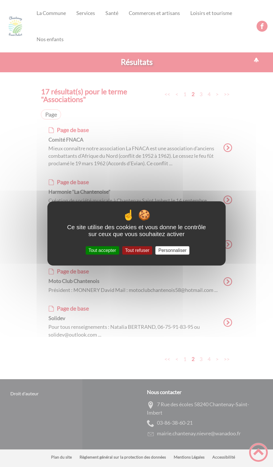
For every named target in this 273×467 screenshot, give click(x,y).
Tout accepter (102, 250)
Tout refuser (137, 250)
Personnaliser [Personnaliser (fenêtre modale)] (172, 250)
